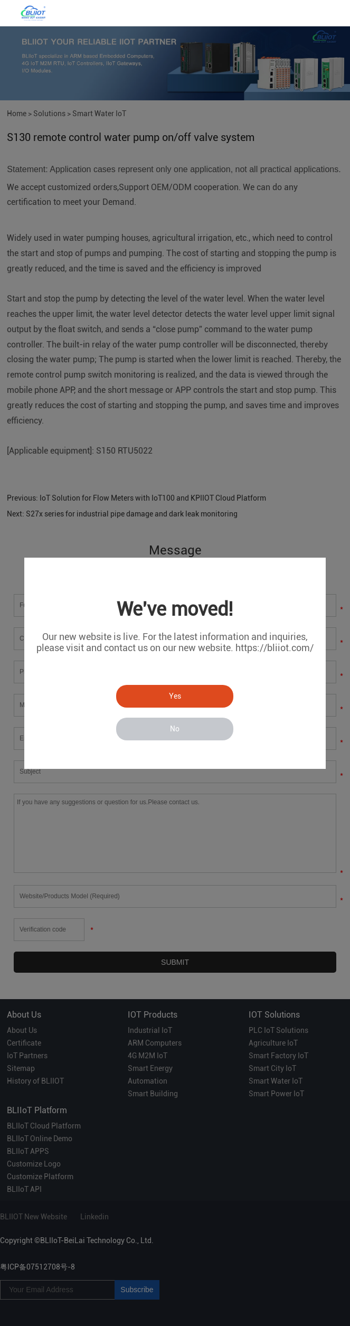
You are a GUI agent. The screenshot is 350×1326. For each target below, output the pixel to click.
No (174, 729)
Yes (175, 696)
